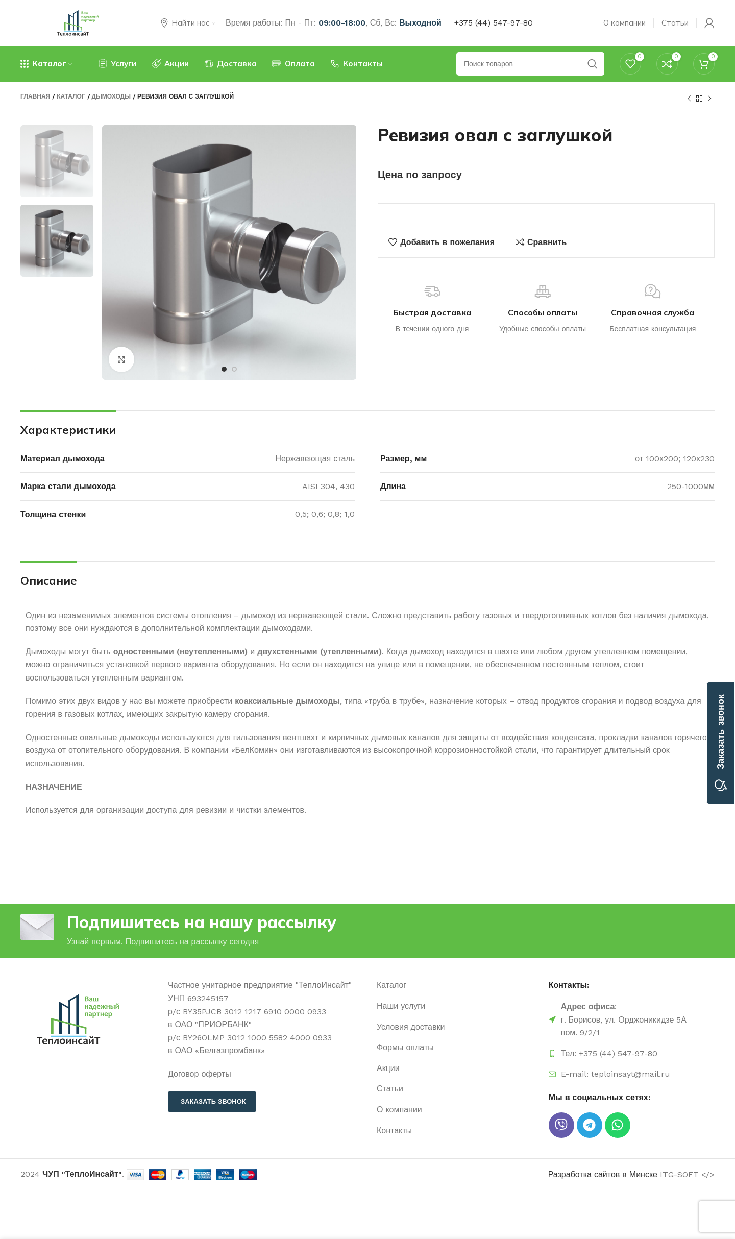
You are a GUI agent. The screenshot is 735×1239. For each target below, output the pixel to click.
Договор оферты (199, 1074)
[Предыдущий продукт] (689, 99)
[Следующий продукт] (709, 99)
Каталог (71, 96)
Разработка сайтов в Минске (602, 1174)
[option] (56, 161)
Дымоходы (111, 96)
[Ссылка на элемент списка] (457, 985)
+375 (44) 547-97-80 (493, 23)
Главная (35, 96)
